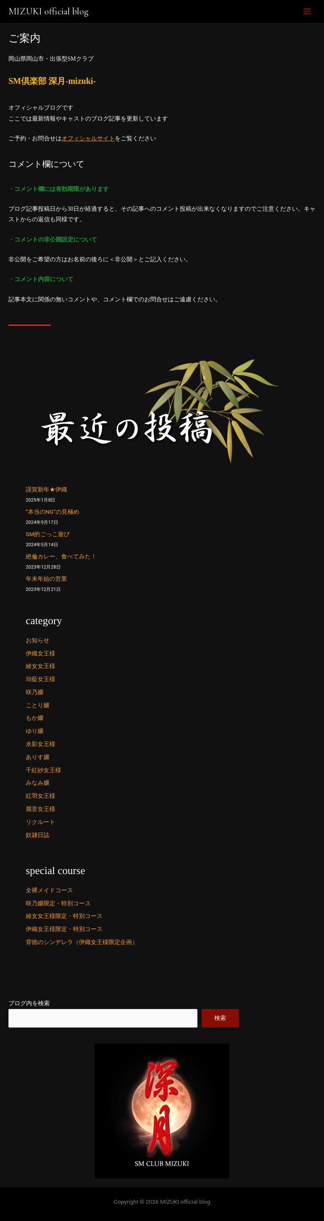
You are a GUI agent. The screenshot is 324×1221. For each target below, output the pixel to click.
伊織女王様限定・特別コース (64, 929)
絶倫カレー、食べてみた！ (61, 556)
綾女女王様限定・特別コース (64, 915)
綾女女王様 (40, 666)
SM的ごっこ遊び (48, 534)
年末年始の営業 (46, 578)
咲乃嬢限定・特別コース (58, 903)
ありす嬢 (37, 757)
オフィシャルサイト (88, 138)
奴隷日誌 (37, 835)
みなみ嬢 (37, 782)
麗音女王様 (40, 808)
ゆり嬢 (34, 730)
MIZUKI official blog (48, 11)
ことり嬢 (37, 705)
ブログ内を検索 (29, 1003)
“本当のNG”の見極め (52, 511)
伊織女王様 (40, 653)
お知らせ (37, 640)
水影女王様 (40, 744)
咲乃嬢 (34, 692)
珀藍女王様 (40, 679)
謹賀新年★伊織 (46, 489)
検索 (220, 1017)
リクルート (40, 821)
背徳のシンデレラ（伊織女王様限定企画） (82, 942)
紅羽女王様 (40, 795)
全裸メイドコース (49, 890)
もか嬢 (34, 717)
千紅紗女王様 (43, 770)
